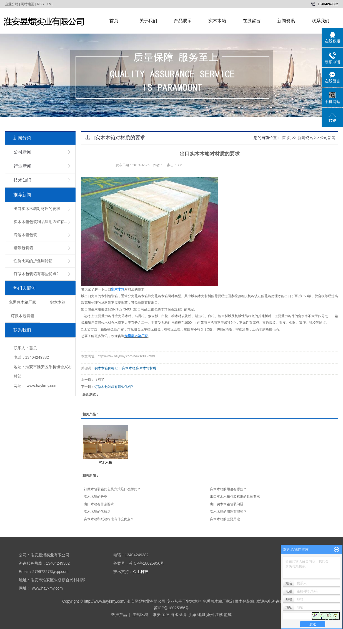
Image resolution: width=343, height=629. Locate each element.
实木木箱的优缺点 (97, 512)
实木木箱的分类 (95, 497)
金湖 (183, 614)
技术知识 (22, 180)
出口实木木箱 (125, 368)
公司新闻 (22, 152)
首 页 (286, 137)
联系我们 (320, 20)
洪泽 (192, 614)
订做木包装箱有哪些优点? (36, 274)
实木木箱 (217, 20)
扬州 (210, 614)
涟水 (174, 614)
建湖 (201, 614)
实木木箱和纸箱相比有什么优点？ (109, 519)
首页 (113, 20)
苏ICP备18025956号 (171, 608)
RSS (40, 4)
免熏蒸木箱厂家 (22, 302)
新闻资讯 (286, 20)
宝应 (165, 614)
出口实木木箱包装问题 (226, 504)
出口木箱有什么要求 (99, 504)
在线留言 (252, 20)
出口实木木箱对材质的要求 (37, 208)
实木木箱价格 (104, 368)
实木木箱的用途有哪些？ (228, 489)
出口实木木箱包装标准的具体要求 (235, 497)
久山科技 (140, 571)
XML (50, 4)
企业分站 (11, 4)
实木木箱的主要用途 (225, 519)
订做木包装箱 (22, 316)
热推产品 (119, 614)
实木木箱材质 (146, 368)
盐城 (228, 614)
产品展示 (183, 20)
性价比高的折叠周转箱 (33, 261)
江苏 (219, 614)
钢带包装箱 (23, 248)
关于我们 (148, 20)
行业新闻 (22, 166)
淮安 (157, 614)
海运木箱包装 (25, 235)
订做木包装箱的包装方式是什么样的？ (112, 489)
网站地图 (27, 4)
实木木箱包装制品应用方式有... (40, 221)
